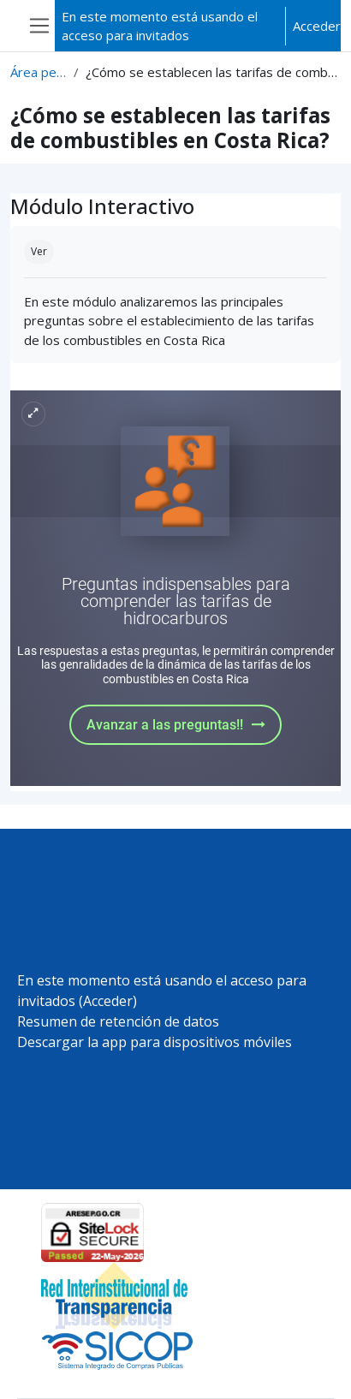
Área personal (38, 71)
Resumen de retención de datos (118, 1021)
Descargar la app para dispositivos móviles (154, 1042)
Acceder (317, 25)
